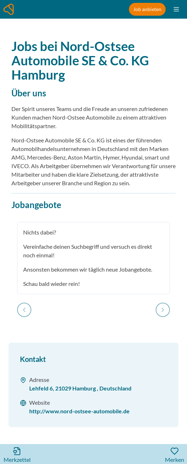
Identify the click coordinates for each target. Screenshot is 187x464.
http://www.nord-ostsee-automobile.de (79, 411)
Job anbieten (147, 9)
